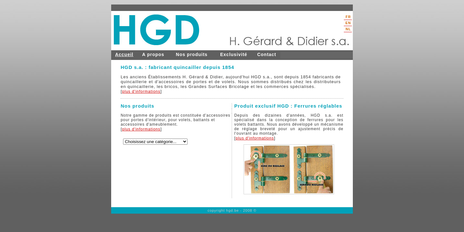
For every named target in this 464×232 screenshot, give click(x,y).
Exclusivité (233, 54)
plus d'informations (141, 91)
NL (348, 29)
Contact (266, 54)
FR (348, 17)
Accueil (124, 54)
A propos (153, 54)
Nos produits (192, 54)
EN (348, 23)
